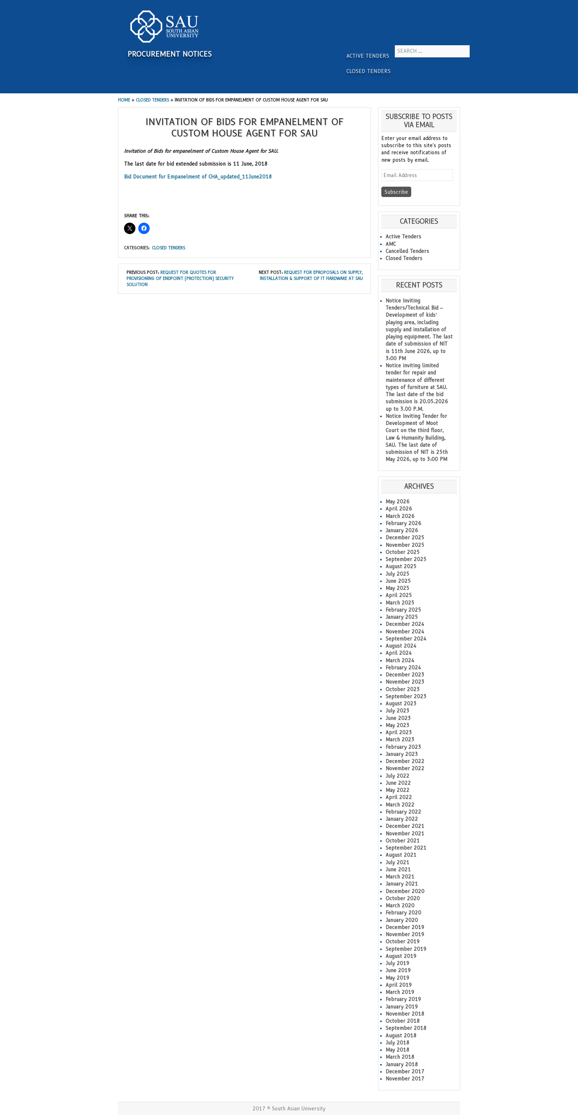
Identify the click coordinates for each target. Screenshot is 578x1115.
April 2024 (399, 653)
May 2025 (397, 588)
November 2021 (405, 833)
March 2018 (400, 1057)
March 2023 (400, 739)
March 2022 (400, 805)
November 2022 (405, 768)
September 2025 (406, 559)
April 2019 (399, 985)
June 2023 (398, 718)
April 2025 (399, 595)
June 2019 (398, 970)
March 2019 (400, 992)
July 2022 (397, 776)
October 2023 (403, 689)
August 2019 (401, 956)
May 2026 (397, 501)
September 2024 (406, 639)
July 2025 (397, 574)
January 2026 (402, 530)
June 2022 (398, 783)
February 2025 (403, 610)
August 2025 (401, 566)
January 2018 (402, 1064)
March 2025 (400, 603)
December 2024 (405, 624)
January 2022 (402, 819)
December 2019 (405, 927)
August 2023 (401, 703)
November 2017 (405, 1079)
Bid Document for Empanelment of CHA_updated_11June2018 (198, 177)
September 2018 (406, 1028)
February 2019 (403, 999)
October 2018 (403, 1021)
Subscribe (396, 192)
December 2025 (405, 537)
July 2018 (397, 1043)
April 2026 (399, 509)
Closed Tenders (368, 71)
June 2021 (398, 869)
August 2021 (401, 855)
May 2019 (397, 978)
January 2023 (402, 754)
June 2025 (398, 581)
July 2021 (397, 862)
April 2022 (399, 797)
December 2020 (405, 891)
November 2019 (405, 934)
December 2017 (405, 1071)
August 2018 (401, 1035)
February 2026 (403, 523)
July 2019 (397, 963)
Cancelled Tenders (407, 251)
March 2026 (400, 516)
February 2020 (403, 913)
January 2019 (402, 1007)
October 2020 (403, 898)
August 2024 (401, 646)
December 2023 (405, 675)
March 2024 (400, 660)
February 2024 (403, 667)
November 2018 (405, 1014)
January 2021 (402, 884)
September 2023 (406, 696)
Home (124, 100)
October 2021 (403, 841)
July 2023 (397, 711)
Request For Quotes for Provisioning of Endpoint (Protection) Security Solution (180, 278)
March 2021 (400, 877)
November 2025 (405, 545)
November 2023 (405, 682)
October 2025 (403, 552)
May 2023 (397, 725)
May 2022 (397, 790)
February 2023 (403, 747)
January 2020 (402, 920)
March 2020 (400, 905)
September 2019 (406, 949)
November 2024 (405, 631)
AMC (391, 244)
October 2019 (403, 941)
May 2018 (397, 1050)
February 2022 (403, 812)
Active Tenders (367, 56)
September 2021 (406, 848)
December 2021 (405, 826)
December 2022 (405, 761)
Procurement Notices (170, 54)
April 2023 (399, 732)
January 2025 (402, 617)
